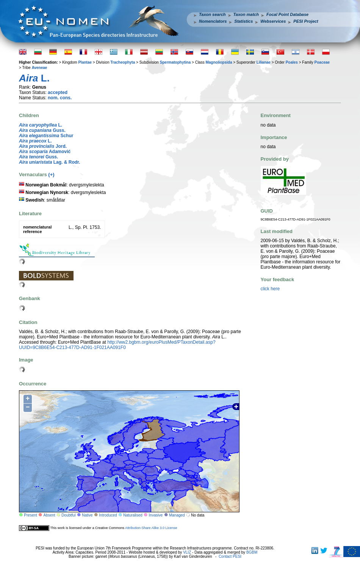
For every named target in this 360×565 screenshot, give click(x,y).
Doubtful (68, 515)
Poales (292, 62)
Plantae (85, 62)
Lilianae (264, 62)
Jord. (43, 146)
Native (87, 515)
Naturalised (132, 515)
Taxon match (246, 14)
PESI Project (305, 21)
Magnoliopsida (218, 62)
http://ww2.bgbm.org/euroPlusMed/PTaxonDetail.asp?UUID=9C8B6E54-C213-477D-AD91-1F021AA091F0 (117, 345)
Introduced (108, 515)
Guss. (42, 130)
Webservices (273, 21)
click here (270, 288)
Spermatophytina (175, 62)
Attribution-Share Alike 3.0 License (151, 528)
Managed (177, 515)
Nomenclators (213, 21)
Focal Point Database (287, 14)
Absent (49, 515)
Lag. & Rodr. (49, 162)
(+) (51, 174)
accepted (57, 92)
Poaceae (322, 62)
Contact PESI (230, 556)
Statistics (243, 21)
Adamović (44, 151)
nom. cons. (60, 97)
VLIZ (187, 552)
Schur (46, 135)
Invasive (156, 515)
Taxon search (212, 14)
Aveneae (39, 68)
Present (30, 515)
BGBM (251, 552)
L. (40, 125)
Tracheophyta (122, 62)
